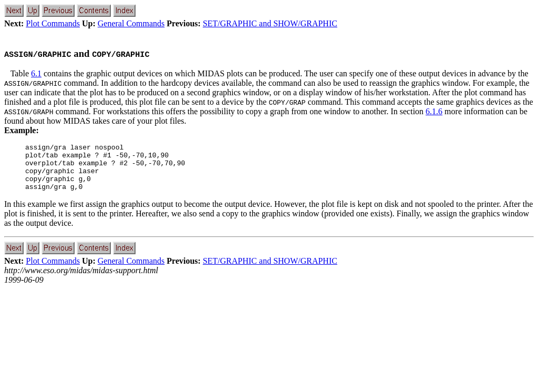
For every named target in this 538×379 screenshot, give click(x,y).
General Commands (131, 23)
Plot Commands (53, 23)
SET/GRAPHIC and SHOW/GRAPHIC (270, 23)
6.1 (36, 73)
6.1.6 (434, 111)
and (76, 53)
